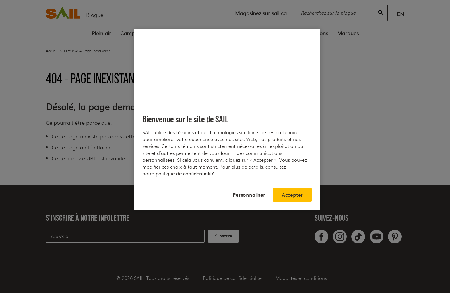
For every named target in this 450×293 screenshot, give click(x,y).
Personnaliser (249, 195)
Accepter (292, 195)
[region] (227, 119)
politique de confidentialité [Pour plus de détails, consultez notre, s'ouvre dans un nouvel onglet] (185, 173)
